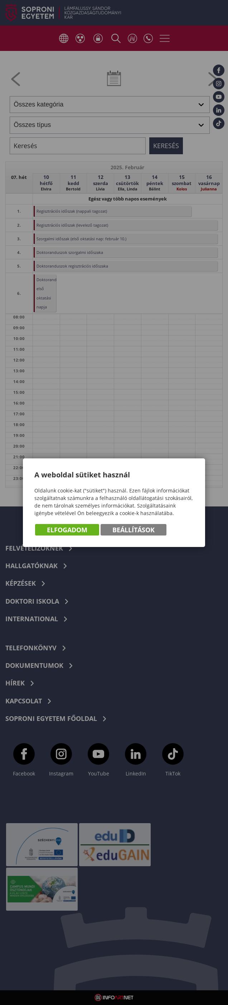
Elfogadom (67, 529)
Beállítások (133, 529)
